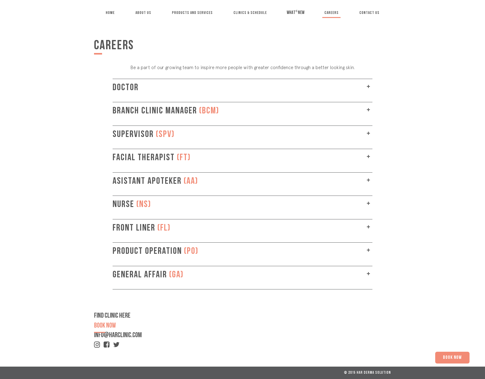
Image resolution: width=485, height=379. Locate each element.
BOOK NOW (452, 357)
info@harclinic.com (118, 335)
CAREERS (331, 13)
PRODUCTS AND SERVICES (192, 13)
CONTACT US (369, 13)
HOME (110, 13)
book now (105, 325)
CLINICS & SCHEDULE (250, 13)
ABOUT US (143, 13)
